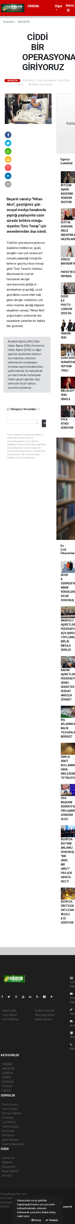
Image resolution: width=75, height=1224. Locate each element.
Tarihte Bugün (10, 1126)
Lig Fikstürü (9, 1122)
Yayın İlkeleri (9, 1015)
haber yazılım (8, 1215)
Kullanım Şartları (45, 1010)
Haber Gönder (43, 1019)
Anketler (7, 1162)
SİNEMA (33, 6)
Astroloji (7, 1175)
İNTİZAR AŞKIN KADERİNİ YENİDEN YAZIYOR (67, 194)
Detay (36, 1220)
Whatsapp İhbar (44, 1015)
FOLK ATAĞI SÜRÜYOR (67, 423)
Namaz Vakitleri (11, 1113)
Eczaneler (8, 1117)
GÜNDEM (7, 1073)
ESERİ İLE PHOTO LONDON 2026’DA (66, 305)
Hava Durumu (10, 1104)
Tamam (52, 1220)
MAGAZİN (24, 21)
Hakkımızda (9, 1010)
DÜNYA (6, 1077)
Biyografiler (9, 1166)
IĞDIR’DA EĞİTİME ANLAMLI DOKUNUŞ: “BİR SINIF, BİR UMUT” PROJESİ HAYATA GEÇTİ (68, 860)
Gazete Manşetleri (13, 1144)
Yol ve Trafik (9, 1108)
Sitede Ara (8, 1158)
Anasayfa (8, 21)
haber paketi (7, 1210)
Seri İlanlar (8, 1135)
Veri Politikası (10, 1019)
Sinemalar (8, 1130)
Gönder (45, 423)
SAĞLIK (6, 1090)
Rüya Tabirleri (10, 1171)
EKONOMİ (8, 1081)
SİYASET (7, 1086)
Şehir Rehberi (10, 1139)
